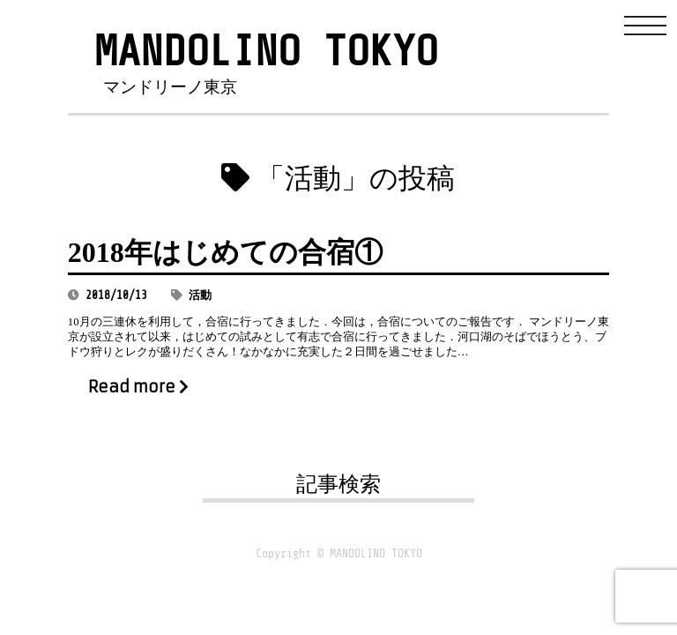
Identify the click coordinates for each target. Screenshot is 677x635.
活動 (200, 295)
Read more (138, 387)
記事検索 (338, 484)
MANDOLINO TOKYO (266, 52)
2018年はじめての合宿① (225, 252)
